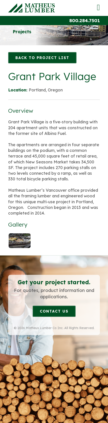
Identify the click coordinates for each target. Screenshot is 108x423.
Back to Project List (42, 57)
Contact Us (54, 311)
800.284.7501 (84, 20)
